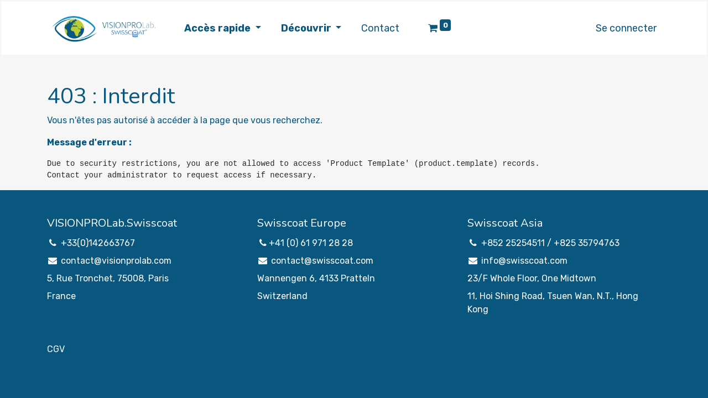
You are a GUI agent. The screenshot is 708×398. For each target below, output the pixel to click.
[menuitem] (380, 28)
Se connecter (626, 28)
